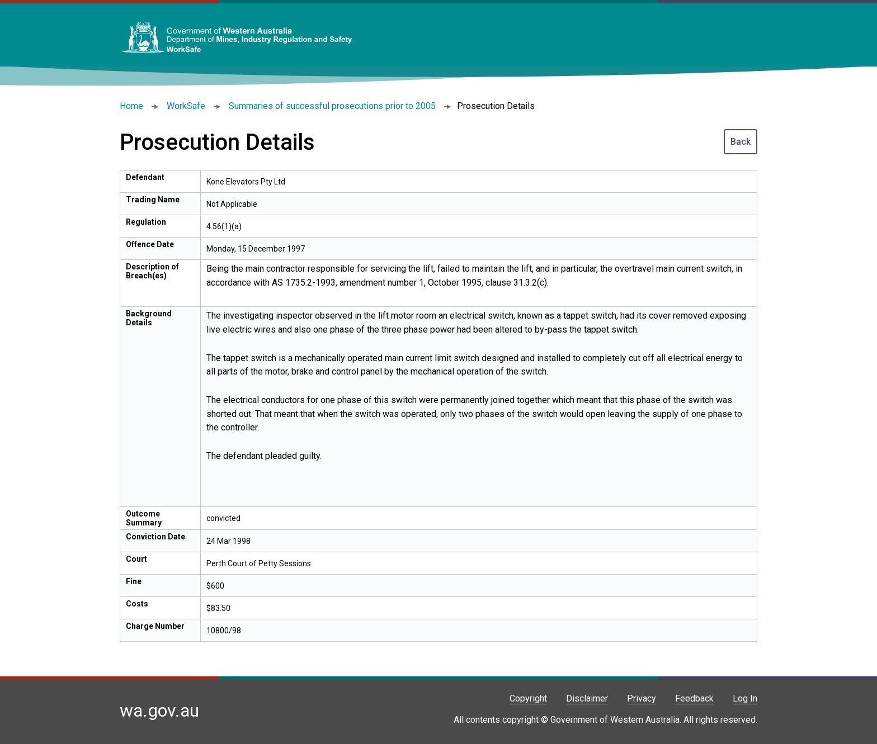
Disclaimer (587, 698)
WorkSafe (186, 106)
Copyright (528, 698)
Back (740, 141)
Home (131, 106)
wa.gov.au (159, 710)
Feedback (694, 698)
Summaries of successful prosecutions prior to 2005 (332, 106)
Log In (745, 698)
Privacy (641, 698)
